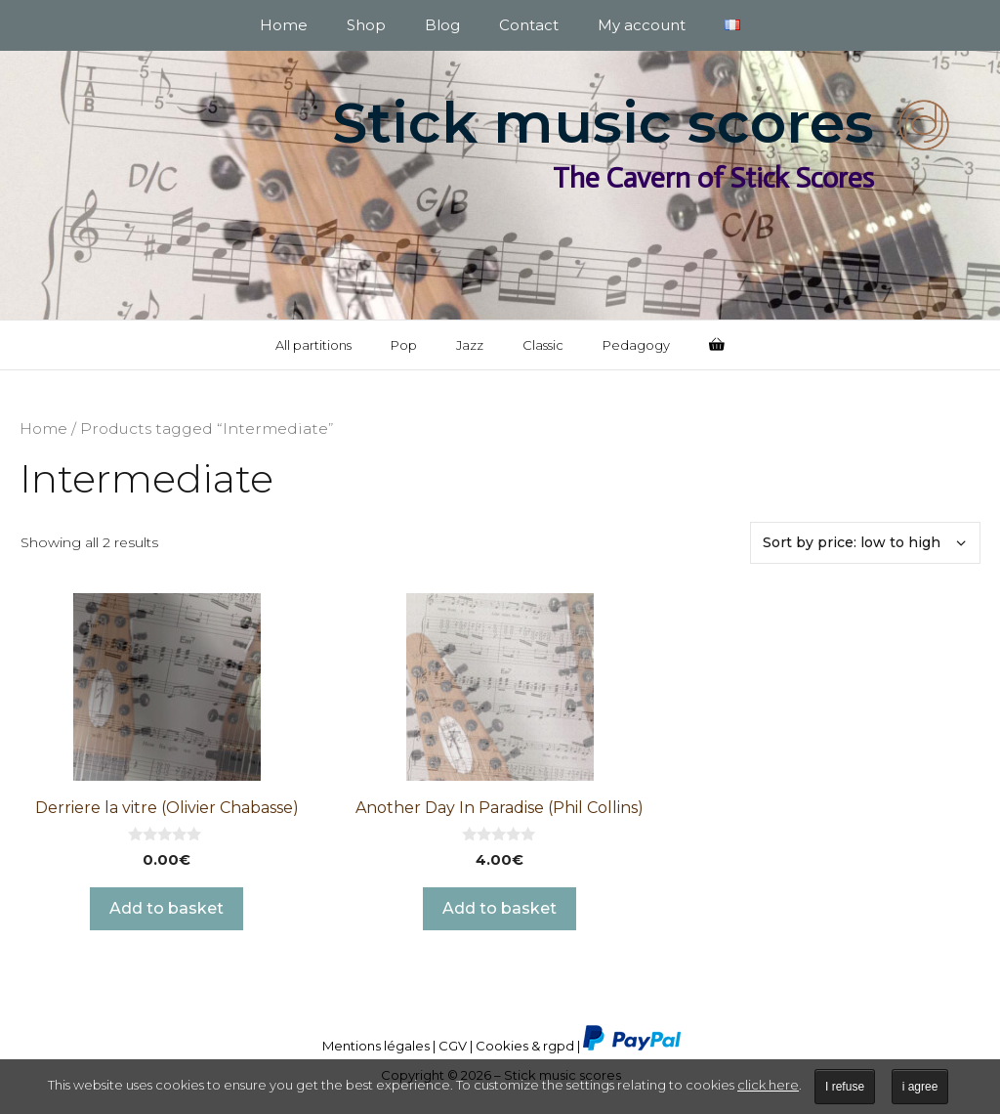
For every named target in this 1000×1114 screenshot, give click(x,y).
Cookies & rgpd (525, 1045)
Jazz (469, 345)
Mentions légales (376, 1045)
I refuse (844, 1086)
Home (284, 25)
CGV (452, 1045)
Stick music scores (603, 122)
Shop (366, 25)
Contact (529, 25)
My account (642, 25)
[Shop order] (865, 543)
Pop (404, 345)
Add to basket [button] (166, 908)
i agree (920, 1086)
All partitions (313, 345)
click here (768, 1085)
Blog (442, 25)
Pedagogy (636, 345)
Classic (542, 345)
